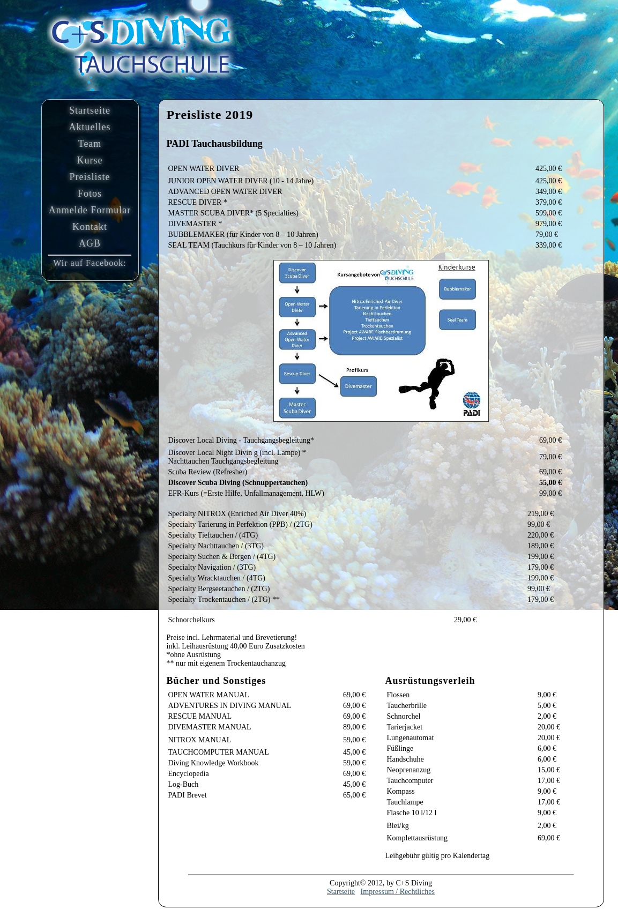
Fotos (90, 193)
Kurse (90, 160)
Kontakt (89, 226)
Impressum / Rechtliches (398, 892)
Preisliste (90, 177)
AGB (90, 243)
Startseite (89, 110)
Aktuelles (90, 127)
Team (90, 143)
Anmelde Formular (90, 210)
